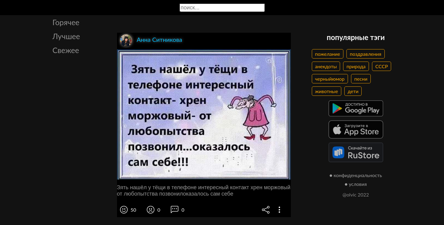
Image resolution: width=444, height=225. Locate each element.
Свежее (66, 50)
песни (360, 79)
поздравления (365, 54)
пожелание (327, 54)
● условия (356, 184)
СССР (381, 66)
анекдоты (326, 66)
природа (356, 66)
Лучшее (66, 36)
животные (326, 91)
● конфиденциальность (355, 175)
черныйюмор (330, 79)
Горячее (66, 22)
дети (353, 91)
